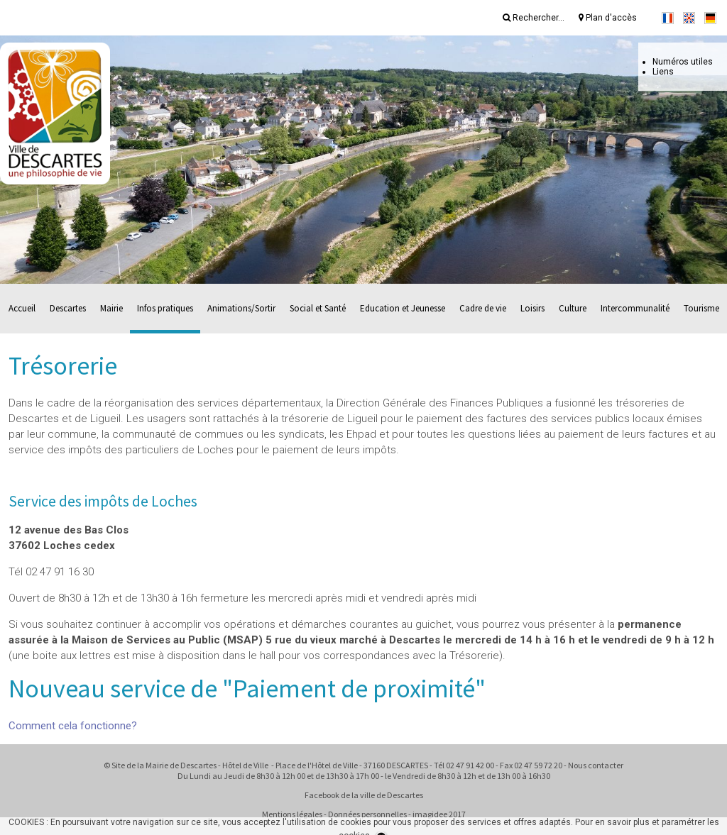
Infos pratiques (165, 308)
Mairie (111, 308)
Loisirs (532, 308)
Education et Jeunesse (402, 308)
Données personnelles (367, 814)
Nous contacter (595, 765)
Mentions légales (292, 814)
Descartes (68, 308)
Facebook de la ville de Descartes (364, 795)
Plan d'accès (608, 18)
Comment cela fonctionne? (73, 725)
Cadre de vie (482, 308)
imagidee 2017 (439, 814)
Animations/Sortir (241, 308)
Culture (572, 308)
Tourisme (701, 308)
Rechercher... (533, 18)
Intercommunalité (635, 308)
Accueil (22, 308)
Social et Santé (318, 308)
